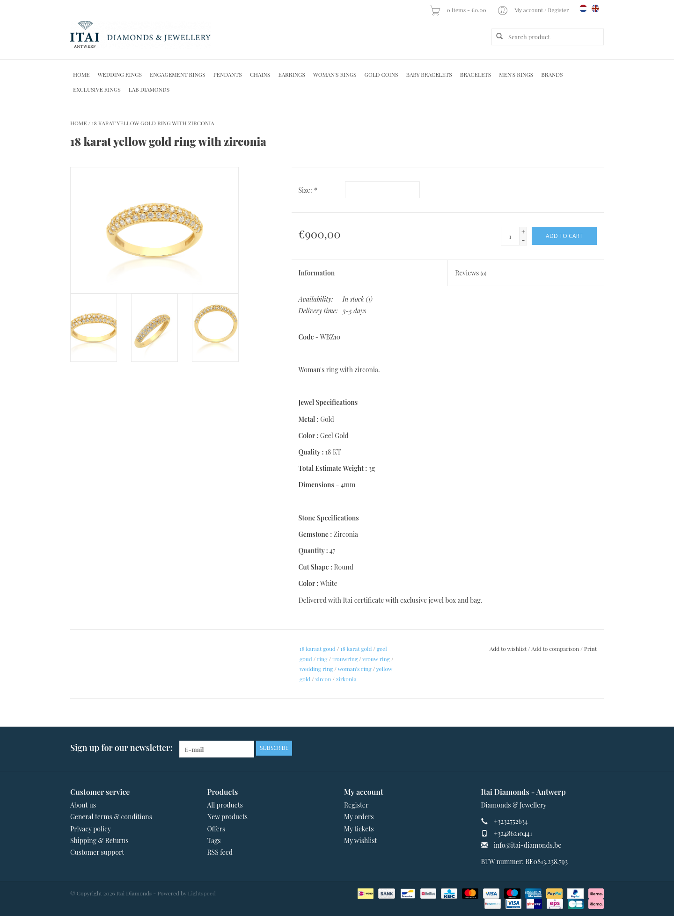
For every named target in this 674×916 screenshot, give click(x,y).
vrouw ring (376, 659)
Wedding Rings (120, 74)
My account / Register (533, 10)
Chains (260, 74)
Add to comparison (555, 648)
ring (322, 659)
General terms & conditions (111, 816)
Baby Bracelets (429, 74)
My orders (359, 816)
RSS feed (220, 852)
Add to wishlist (508, 648)
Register (356, 805)
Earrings (291, 74)
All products (225, 805)
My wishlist (360, 840)
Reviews (470, 272)
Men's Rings (516, 74)
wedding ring (316, 668)
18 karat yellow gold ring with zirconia (153, 123)
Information (317, 272)
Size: (308, 190)
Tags (214, 840)
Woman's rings (335, 74)
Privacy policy (90, 828)
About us (83, 805)
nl (583, 8)
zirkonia (346, 679)
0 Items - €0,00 (458, 10)
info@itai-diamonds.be (527, 845)
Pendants (227, 74)
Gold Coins (381, 74)
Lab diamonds (149, 89)
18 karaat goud (318, 648)
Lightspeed (202, 893)
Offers (216, 828)
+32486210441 (513, 833)
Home (81, 74)
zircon (323, 679)
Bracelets (475, 74)
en (595, 8)
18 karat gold (356, 648)
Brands (552, 74)
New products (227, 816)
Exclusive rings (97, 89)
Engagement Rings (177, 74)
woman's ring (354, 668)
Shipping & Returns (99, 840)
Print (590, 648)
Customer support (97, 852)
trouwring (345, 659)
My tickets (359, 828)
